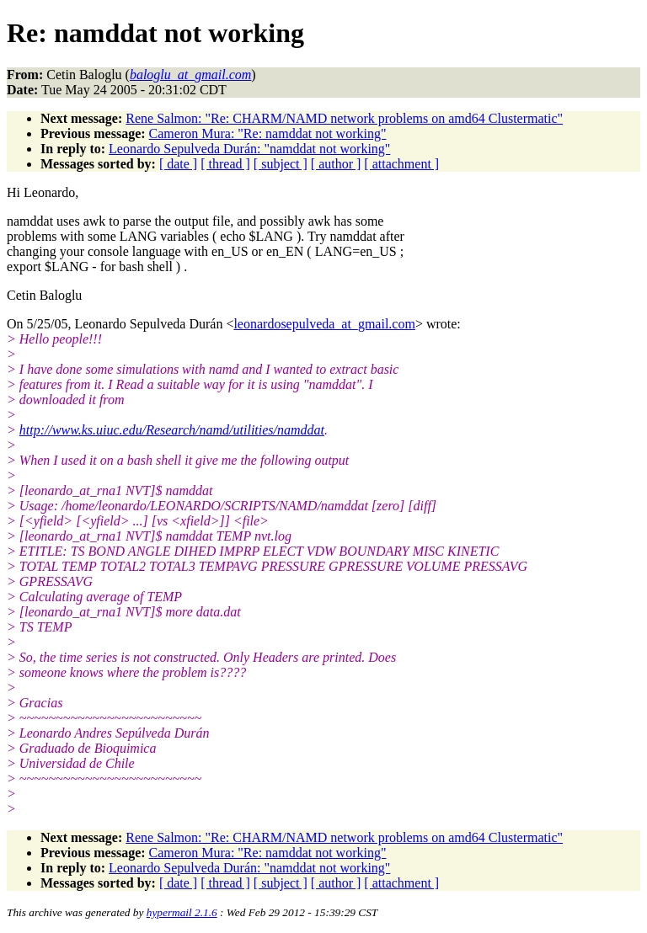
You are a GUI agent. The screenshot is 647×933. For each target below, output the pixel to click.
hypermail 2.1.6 (182, 912)
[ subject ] (280, 164)
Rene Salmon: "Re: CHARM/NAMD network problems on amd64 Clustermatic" (344, 118)
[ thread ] (225, 164)
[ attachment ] (401, 164)
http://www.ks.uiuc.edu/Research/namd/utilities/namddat (171, 430)
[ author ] (336, 164)
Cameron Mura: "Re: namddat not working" (268, 133)
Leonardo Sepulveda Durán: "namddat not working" (249, 148)
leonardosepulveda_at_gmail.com (323, 324)
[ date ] (178, 164)
